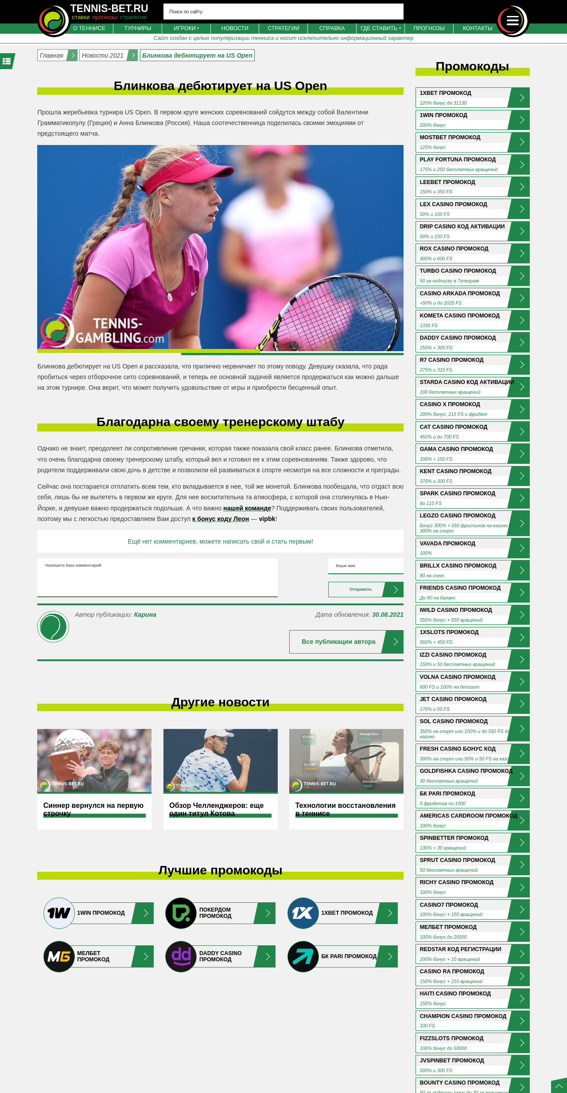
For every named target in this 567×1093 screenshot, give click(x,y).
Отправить (338, 605)
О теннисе (89, 28)
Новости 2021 (103, 55)
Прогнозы (429, 28)
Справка (332, 28)
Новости (235, 28)
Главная (51, 55)
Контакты (478, 28)
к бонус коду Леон (220, 518)
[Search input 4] (283, 12)
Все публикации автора (338, 662)
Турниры (137, 28)
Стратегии (283, 28)
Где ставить (379, 28)
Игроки (185, 28)
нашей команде (247, 508)
